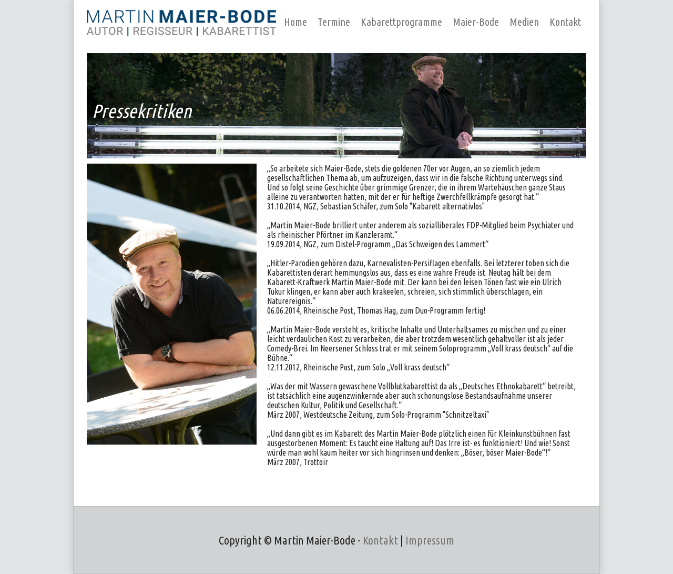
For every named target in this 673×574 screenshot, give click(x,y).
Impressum (429, 540)
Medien (524, 22)
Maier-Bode (476, 22)
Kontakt (565, 22)
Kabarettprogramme (401, 22)
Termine (334, 22)
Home (295, 22)
